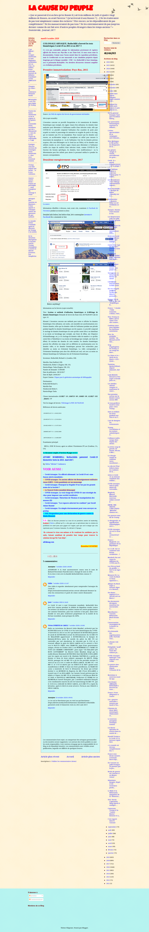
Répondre (51, 577)
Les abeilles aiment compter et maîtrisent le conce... (113, 387)
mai (110, 840)
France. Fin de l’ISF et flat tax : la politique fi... (114, 302)
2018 (108, 860)
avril (110, 843)
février (111, 850)
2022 (108, 75)
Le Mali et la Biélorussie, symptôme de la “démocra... (114, 793)
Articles (33, 896)
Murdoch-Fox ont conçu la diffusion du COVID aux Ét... (114, 560)
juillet (110, 833)
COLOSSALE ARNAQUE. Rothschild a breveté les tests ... (113, 685)
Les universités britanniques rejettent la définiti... (113, 124)
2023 (108, 72)
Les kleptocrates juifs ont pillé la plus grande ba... (114, 219)
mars (110, 846)
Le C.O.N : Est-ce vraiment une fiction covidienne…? (114, 551)
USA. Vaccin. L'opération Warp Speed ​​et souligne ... (114, 802)
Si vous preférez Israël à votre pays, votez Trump (114, 406)
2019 (108, 857)
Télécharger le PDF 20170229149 (73, 403)
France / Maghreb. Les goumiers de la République (114, 542)
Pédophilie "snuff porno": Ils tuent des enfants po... (114, 649)
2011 (108, 883)
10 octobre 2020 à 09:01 (64, 698)
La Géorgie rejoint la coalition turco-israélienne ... (114, 459)
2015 (108, 870)
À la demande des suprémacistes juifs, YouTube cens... (114, 635)
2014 (108, 874)
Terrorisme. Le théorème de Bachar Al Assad (113, 275)
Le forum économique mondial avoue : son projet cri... (113, 266)
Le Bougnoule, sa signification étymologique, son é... (114, 523)
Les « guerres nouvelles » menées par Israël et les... (113, 702)
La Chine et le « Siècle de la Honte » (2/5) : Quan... (113, 358)
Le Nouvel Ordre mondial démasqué (60, 490)
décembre (112, 84)
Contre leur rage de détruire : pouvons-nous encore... (114, 247)
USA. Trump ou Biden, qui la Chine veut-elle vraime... (113, 319)
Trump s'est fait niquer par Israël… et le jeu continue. (32, 169)
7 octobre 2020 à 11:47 (61, 583)
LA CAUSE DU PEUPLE (60, 9)
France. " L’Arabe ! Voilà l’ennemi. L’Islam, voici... (114, 311)
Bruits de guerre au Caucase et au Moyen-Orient (114, 774)
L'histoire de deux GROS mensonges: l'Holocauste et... (113, 712)
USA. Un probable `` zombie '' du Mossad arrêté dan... (114, 338)
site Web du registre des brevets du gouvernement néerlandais (69, 114)
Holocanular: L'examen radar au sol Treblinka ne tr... (113, 203)
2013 (108, 877)
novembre (112, 88)
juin (110, 837)
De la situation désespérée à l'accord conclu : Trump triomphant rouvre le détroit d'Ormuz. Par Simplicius (32, 246)
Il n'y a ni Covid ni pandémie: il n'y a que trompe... (113, 239)
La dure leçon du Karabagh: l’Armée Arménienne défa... (114, 229)
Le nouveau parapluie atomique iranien (112, 721)
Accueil (70, 756)
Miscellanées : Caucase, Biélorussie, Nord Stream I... (113, 615)
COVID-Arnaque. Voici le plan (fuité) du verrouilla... (114, 486)
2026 (108, 62)
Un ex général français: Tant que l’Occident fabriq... (114, 115)
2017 (108, 864)
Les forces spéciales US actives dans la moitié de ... (114, 730)
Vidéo (51, 523)
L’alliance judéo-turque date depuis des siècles (114, 441)
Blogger (85, 928)
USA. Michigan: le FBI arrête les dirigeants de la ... (114, 144)
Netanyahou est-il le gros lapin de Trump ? (32, 103)
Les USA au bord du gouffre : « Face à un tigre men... (114, 569)
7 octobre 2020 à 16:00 (77, 625)
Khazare (51, 516)
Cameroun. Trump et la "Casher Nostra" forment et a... (114, 812)
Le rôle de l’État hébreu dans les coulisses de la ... (114, 469)
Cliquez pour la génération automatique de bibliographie (73, 377)
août (110, 830)
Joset (50, 602)
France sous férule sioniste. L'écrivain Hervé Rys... (114, 756)
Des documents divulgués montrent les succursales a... (113, 605)
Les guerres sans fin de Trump (114, 516)
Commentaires (35, 899)
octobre (111, 91)
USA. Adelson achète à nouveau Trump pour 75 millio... (114, 173)
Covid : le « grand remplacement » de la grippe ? (114, 163)
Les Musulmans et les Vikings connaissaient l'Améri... (114, 182)
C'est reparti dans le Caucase (112, 821)
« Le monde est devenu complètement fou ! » (114, 748)
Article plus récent (50, 756)
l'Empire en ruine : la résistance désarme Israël (32, 90)
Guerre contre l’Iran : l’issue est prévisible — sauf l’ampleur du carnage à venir (32, 186)
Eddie (50, 583)
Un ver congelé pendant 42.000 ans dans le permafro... (113, 292)
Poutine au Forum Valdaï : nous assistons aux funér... (114, 256)
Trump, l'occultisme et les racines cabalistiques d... (114, 431)
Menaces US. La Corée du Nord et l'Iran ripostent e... (114, 578)
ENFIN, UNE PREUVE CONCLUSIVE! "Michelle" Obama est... (113, 508)
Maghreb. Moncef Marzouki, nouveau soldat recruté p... (114, 497)
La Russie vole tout (113, 643)
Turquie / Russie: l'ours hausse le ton (114, 211)
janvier (111, 853)
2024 (108, 69)
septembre (112, 827)
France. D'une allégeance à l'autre (113, 694)
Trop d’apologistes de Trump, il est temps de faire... (113, 348)
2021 (108, 78)
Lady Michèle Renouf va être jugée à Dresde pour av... (114, 377)
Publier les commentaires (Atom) (64, 761)
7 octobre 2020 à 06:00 (64, 567)
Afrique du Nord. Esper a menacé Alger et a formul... (114, 586)
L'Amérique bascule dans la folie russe (113, 283)
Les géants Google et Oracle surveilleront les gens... (113, 153)
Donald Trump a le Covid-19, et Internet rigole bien (114, 739)
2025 (108, 65)
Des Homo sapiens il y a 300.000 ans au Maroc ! (114, 595)
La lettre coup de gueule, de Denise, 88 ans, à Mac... (114, 449)
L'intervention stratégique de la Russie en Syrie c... (114, 625)
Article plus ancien (90, 756)
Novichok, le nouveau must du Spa (114, 677)
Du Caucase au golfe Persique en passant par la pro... (114, 765)
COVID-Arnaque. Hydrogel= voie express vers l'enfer (114, 658)
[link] (70, 542)
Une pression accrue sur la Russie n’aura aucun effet (114, 397)
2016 (108, 867)
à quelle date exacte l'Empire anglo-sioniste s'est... (114, 97)
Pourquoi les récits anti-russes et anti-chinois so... (114, 107)
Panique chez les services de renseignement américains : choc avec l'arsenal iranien (32, 152)
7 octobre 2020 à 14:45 (60, 602)
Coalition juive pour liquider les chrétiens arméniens (113, 328)
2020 (108, 82)
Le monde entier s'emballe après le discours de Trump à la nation (32, 226)
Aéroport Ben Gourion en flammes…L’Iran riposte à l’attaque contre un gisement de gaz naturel (32, 208)
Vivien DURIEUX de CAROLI (58, 625)
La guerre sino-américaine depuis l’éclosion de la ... (114, 668)
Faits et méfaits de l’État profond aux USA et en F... (113, 414)
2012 (108, 880)
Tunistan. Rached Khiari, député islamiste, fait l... (114, 368)
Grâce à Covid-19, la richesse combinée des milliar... (114, 477)
